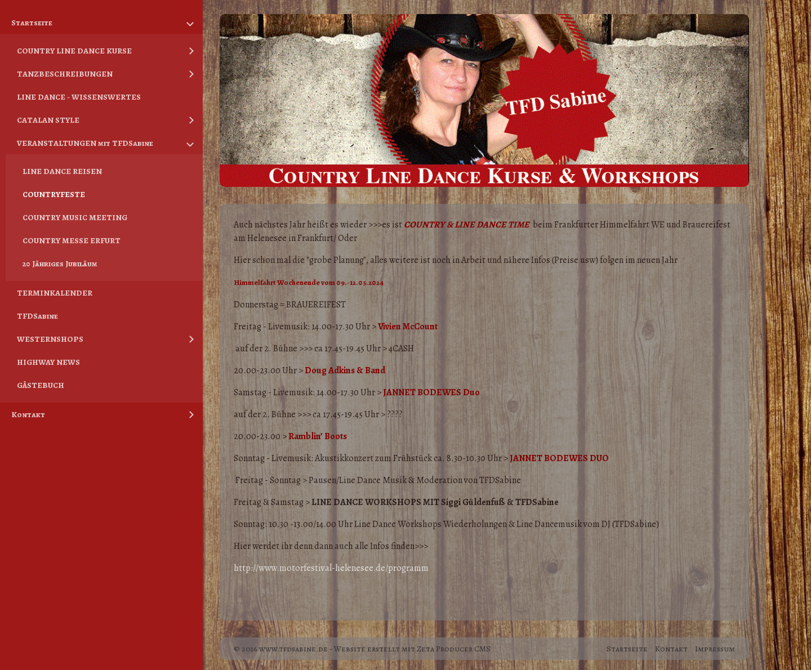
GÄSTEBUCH (40, 385)
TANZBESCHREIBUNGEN (65, 73)
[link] (331, 561)
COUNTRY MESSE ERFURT (72, 240)
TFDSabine (37, 315)
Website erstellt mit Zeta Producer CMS (412, 641)
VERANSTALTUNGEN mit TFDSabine (85, 143)
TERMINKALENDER (54, 292)
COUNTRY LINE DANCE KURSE (74, 50)
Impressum (715, 641)
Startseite (31, 22)
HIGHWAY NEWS (48, 362)
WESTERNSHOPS (50, 339)
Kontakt (28, 414)
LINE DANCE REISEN (62, 171)
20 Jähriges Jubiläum (60, 263)
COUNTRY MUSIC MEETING (75, 217)
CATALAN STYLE (48, 120)
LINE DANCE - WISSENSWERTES (79, 96)
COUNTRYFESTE (54, 194)
